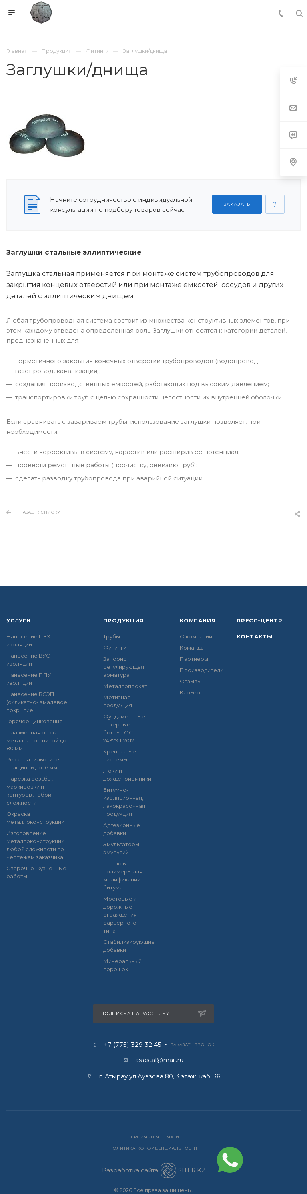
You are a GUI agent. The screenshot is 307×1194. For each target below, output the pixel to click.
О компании (196, 636)
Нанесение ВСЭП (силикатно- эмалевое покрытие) (36, 702)
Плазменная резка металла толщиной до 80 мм (36, 740)
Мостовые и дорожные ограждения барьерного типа (120, 914)
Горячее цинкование (34, 721)
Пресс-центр (260, 620)
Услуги (18, 620)
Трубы (111, 636)
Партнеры (194, 659)
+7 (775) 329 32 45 (132, 1045)
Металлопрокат (125, 686)
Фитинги (114, 647)
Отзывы (190, 681)
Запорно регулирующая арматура (123, 667)
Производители (201, 670)
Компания (197, 620)
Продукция (123, 620)
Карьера (191, 692)
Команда (192, 647)
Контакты (254, 636)
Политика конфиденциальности (154, 1148)
